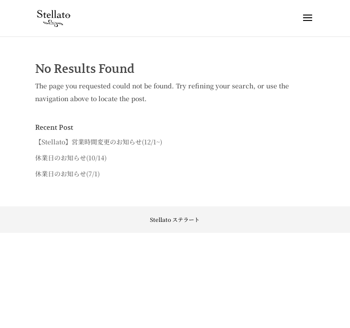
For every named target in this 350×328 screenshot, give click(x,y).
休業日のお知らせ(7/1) (67, 173)
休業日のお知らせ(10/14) (71, 157)
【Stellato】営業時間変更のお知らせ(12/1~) (98, 141)
